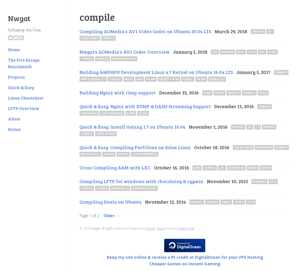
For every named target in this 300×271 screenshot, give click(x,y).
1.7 (258, 126)
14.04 (250, 202)
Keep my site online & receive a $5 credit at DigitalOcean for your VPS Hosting (185, 257)
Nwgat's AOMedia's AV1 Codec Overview (125, 52)
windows (259, 181)
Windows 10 (120, 188)
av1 (270, 31)
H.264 (252, 51)
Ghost (151, 228)
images (109, 154)
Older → (112, 215)
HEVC (240, 51)
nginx (219, 92)
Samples (102, 58)
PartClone (264, 147)
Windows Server (144, 188)
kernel (187, 79)
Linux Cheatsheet (25, 98)
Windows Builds (124, 58)
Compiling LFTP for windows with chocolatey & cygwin (141, 181)
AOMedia (227, 51)
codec (238, 202)
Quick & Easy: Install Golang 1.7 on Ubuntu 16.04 (132, 127)
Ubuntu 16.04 (169, 79)
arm (197, 167)
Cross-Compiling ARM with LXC (115, 167)
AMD (140, 79)
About (14, 119)
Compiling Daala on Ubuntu (111, 201)
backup (123, 154)
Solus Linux (243, 147)
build (129, 79)
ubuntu (258, 31)
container (236, 167)
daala (226, 202)
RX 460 (150, 79)
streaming (89, 113)
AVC (262, 51)
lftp (273, 181)
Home (14, 49)
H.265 (272, 51)
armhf (266, 167)
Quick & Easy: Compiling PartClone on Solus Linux (135, 147)
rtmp (207, 92)
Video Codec (89, 38)
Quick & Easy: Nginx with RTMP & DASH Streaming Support (145, 106)
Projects (16, 77)
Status (14, 129)
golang (238, 126)
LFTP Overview (23, 108)
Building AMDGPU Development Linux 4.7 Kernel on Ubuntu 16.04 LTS (156, 72)
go (250, 126)
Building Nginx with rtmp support (118, 92)
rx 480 (201, 79)
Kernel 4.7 (217, 79)
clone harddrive (144, 154)
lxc (222, 167)
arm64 (252, 167)
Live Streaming (112, 113)
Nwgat (19, 18)
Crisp (160, 228)
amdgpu (281, 72)
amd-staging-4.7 (93, 79)
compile (108, 38)
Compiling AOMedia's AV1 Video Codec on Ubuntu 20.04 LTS (145, 31)
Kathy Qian (186, 228)
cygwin (102, 188)
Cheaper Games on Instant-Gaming (184, 263)
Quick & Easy (21, 87)
